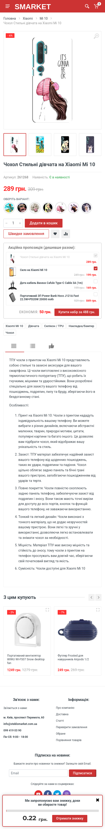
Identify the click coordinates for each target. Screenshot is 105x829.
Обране (60, 733)
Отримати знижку (69, 818)
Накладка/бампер (81, 326)
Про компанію (65, 707)
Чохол (10, 332)
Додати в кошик (44, 223)
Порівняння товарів (69, 740)
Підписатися (82, 773)
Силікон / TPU (54, 326)
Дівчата (33, 326)
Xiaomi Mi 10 (14, 326)
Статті (60, 720)
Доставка (62, 714)
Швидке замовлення (26, 233)
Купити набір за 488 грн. (76, 312)
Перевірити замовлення (71, 727)
